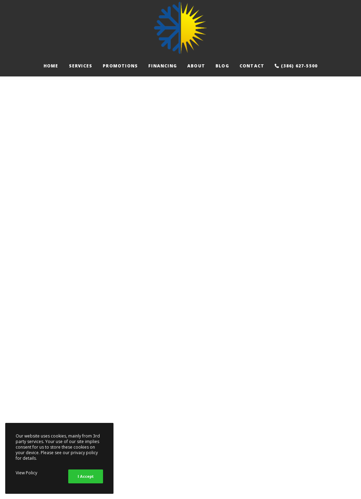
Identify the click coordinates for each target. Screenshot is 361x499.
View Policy (26, 473)
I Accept (86, 476)
